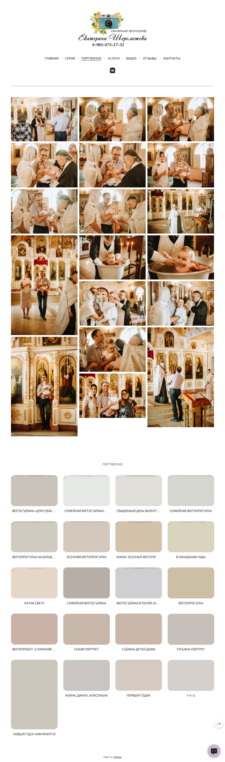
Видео (131, 58)
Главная (51, 58)
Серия (70, 58)
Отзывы (150, 58)
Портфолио (91, 58)
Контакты (171, 58)
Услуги (114, 58)
